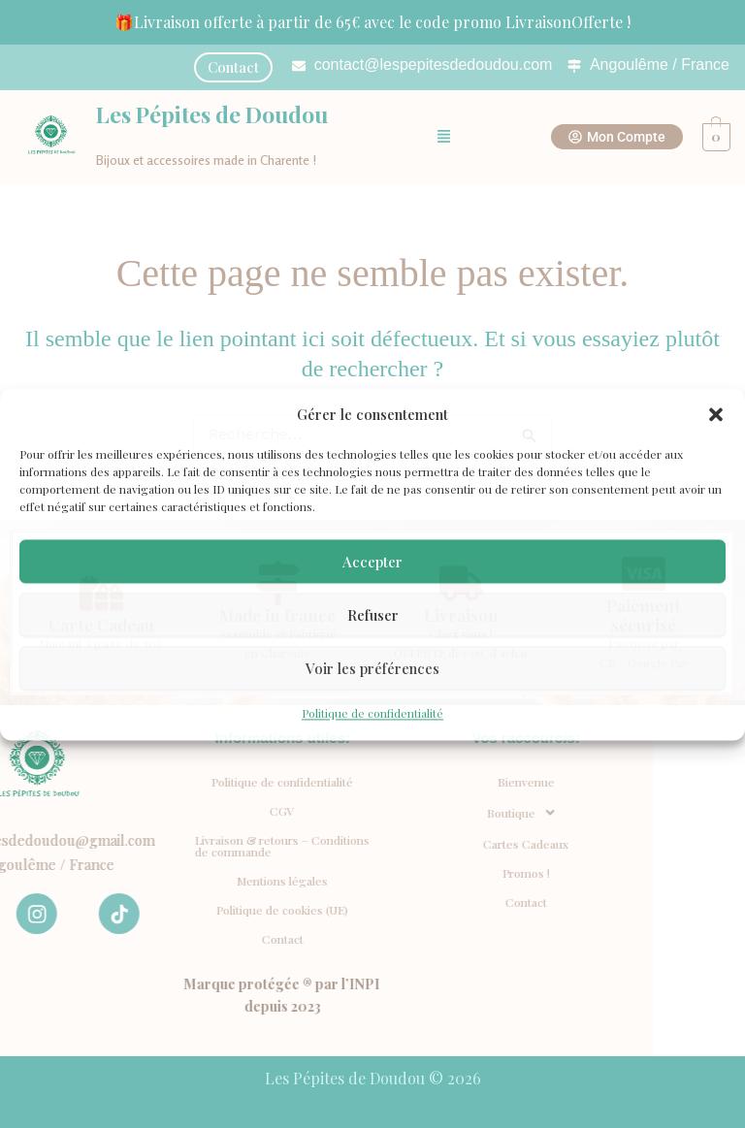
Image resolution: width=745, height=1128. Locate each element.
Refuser (373, 615)
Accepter (372, 561)
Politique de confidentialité (372, 714)
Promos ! (183, 873)
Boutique (183, 812)
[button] (716, 414)
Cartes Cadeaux (183, 844)
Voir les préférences (372, 668)
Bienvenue (182, 782)
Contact (183, 902)
